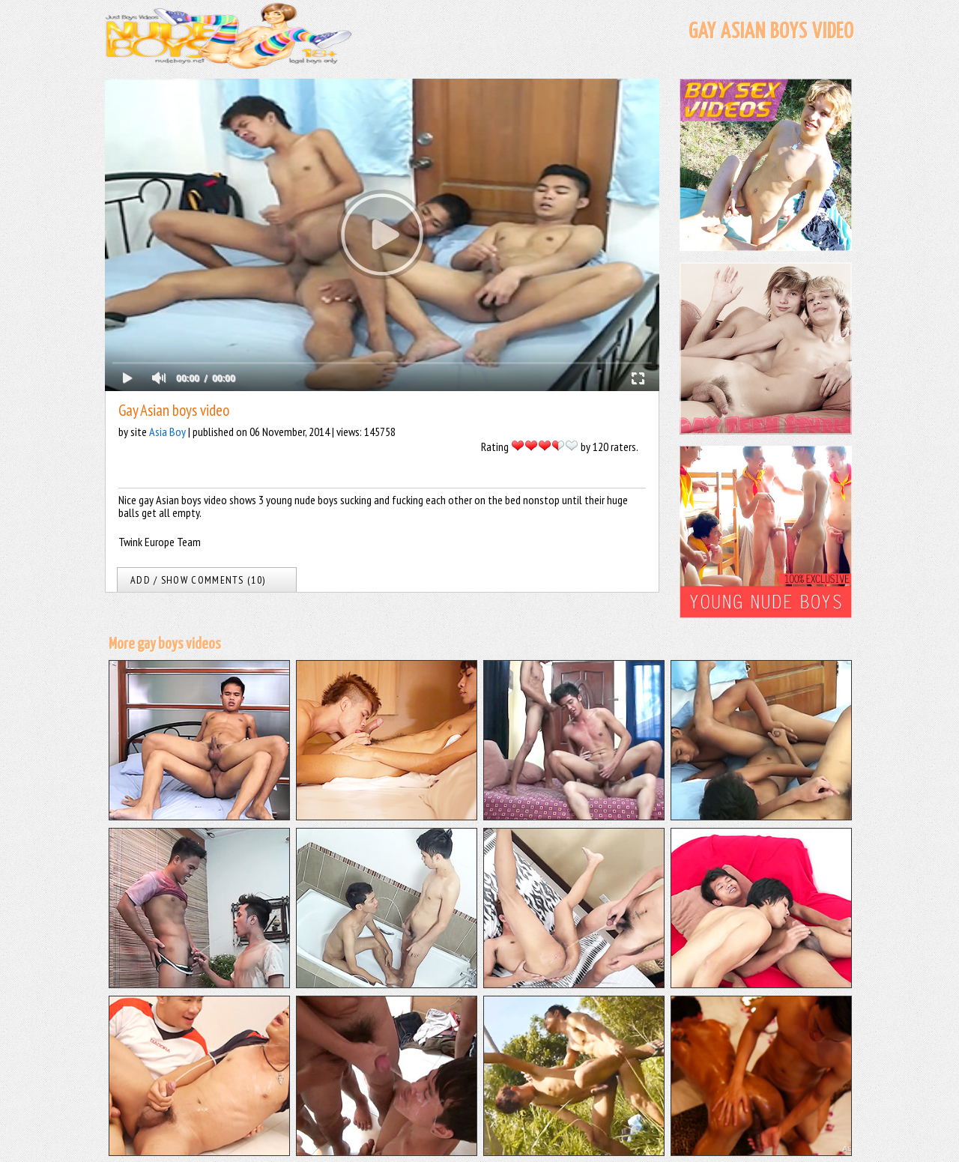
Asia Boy (167, 431)
